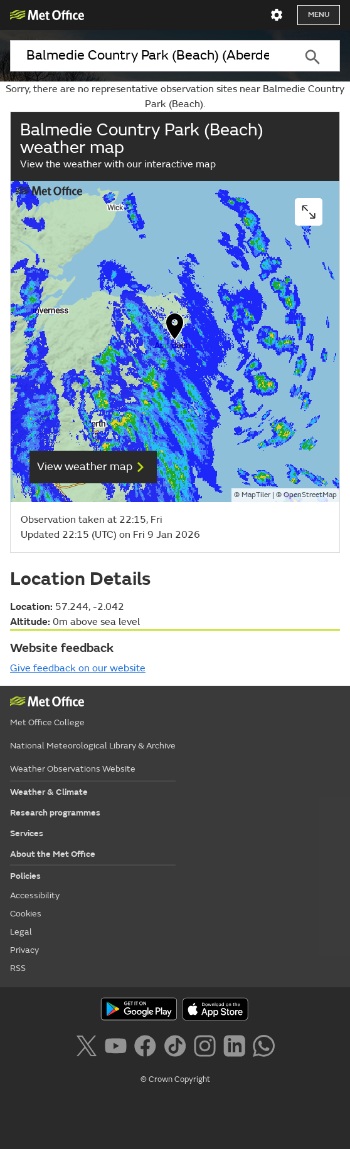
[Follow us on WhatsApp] (264, 1048)
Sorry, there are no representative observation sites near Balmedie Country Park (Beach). (175, 96)
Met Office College (47, 722)
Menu (318, 14)
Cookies (25, 913)
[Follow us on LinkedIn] (236, 1048)
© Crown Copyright (175, 1079)
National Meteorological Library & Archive (93, 745)
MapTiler (255, 495)
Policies (25, 876)
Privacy (24, 950)
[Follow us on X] (88, 1048)
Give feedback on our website (78, 668)
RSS (18, 968)
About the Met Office (52, 854)
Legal (21, 931)
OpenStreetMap (310, 495)
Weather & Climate (49, 792)
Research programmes (55, 812)
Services (26, 833)
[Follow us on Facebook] (147, 1048)
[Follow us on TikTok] (177, 1048)
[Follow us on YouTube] (118, 1048)
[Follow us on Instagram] (207, 1048)
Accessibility (35, 895)
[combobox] (148, 56)
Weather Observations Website (72, 768)
